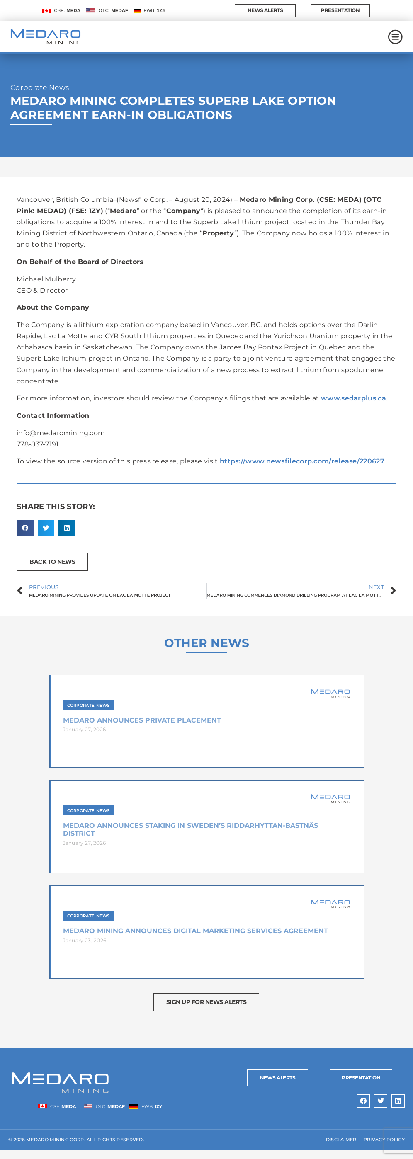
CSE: (67, 14)
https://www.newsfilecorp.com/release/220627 (302, 470)
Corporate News (39, 96)
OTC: (114, 14)
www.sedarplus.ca (353, 407)
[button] (25, 537)
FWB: (154, 14)
